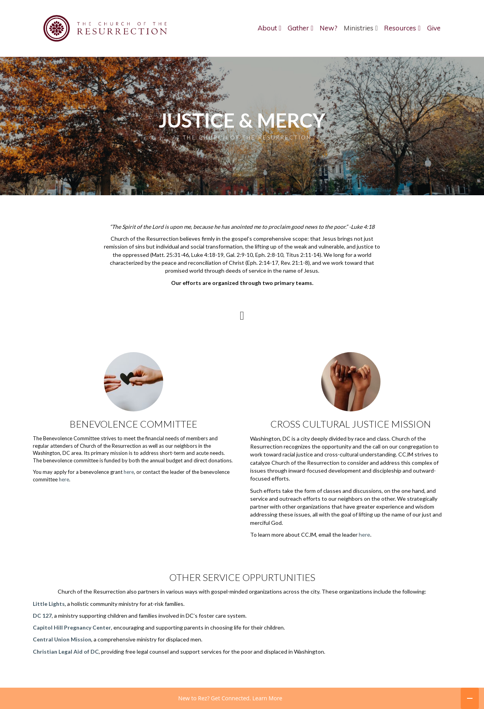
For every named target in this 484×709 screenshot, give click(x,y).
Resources (400, 28)
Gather (298, 28)
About (267, 28)
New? (328, 28)
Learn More (267, 698)
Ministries (358, 28)
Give (434, 28)
